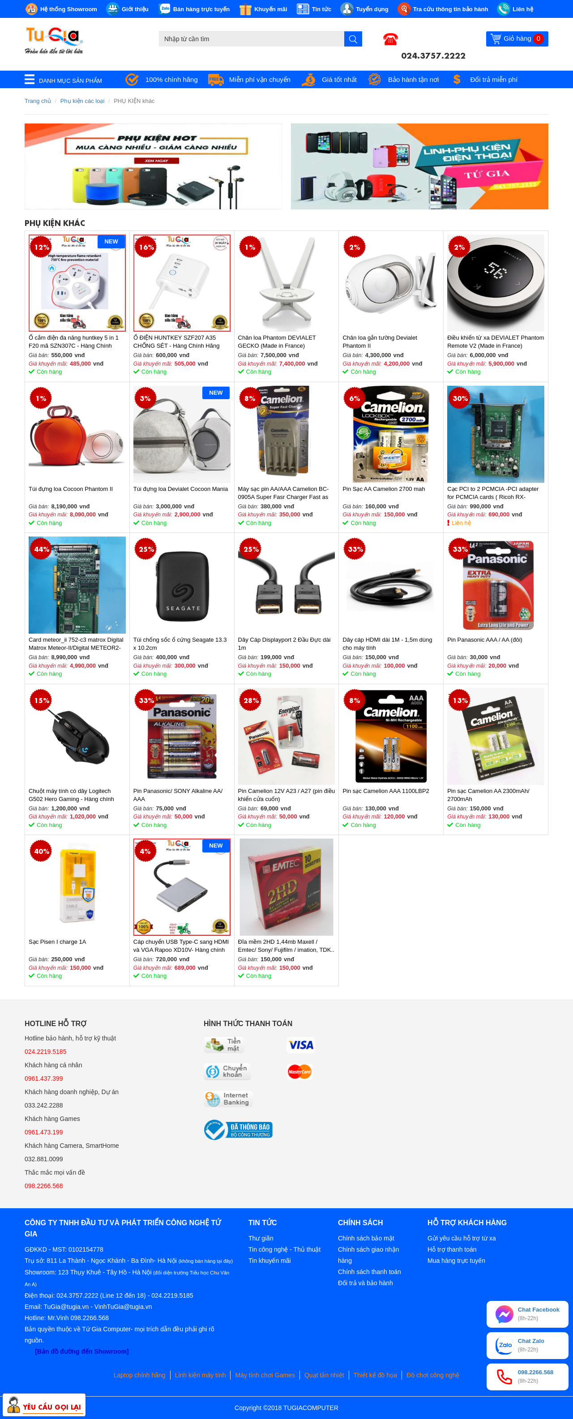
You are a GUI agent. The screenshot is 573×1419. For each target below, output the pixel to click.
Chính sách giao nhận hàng (368, 1255)
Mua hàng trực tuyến (456, 1260)
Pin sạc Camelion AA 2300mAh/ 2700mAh (488, 795)
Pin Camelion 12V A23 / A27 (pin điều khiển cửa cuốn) (286, 795)
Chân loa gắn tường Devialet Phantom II (379, 341)
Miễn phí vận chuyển (260, 79)
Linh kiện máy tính (200, 1375)
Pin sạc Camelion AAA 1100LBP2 (385, 791)
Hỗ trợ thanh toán (452, 1249)
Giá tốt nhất (339, 79)
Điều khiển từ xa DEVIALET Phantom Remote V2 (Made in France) (495, 341)
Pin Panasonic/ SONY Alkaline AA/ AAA (177, 795)
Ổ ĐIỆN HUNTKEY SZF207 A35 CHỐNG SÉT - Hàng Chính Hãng (176, 341)
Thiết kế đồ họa (375, 1375)
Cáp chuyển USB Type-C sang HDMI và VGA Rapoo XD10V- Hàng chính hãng (181, 946)
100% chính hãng (171, 79)
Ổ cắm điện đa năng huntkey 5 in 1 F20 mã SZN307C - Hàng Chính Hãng (74, 342)
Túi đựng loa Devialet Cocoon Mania (180, 489)
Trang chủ (38, 101)
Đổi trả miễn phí (493, 79)
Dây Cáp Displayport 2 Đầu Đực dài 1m (284, 643)
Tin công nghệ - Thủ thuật (284, 1249)
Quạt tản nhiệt (324, 1375)
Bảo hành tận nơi (413, 79)
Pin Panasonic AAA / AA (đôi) (484, 639)
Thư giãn (261, 1238)
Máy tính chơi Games (265, 1375)
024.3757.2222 (433, 54)
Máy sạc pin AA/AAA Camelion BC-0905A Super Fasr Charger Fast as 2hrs (283, 493)
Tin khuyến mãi (269, 1260)
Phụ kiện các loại (82, 101)
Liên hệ (461, 523)
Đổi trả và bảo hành (365, 1283)
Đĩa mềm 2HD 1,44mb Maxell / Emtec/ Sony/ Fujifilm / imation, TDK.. (286, 945)
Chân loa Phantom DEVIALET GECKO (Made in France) (277, 341)
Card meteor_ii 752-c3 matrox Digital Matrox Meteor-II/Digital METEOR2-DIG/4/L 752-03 (76, 644)
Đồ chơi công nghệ (432, 1375)
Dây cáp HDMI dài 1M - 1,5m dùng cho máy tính (387, 643)
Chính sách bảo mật (366, 1238)
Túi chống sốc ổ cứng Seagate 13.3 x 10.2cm (180, 643)
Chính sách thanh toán (369, 1271)
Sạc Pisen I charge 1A (57, 941)
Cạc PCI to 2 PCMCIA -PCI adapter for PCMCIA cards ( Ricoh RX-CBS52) (493, 493)
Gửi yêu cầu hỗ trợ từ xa (462, 1238)
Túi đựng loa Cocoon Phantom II (71, 489)
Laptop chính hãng (140, 1375)
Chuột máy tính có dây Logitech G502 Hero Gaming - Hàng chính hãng (71, 795)
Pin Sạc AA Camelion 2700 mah (383, 489)
